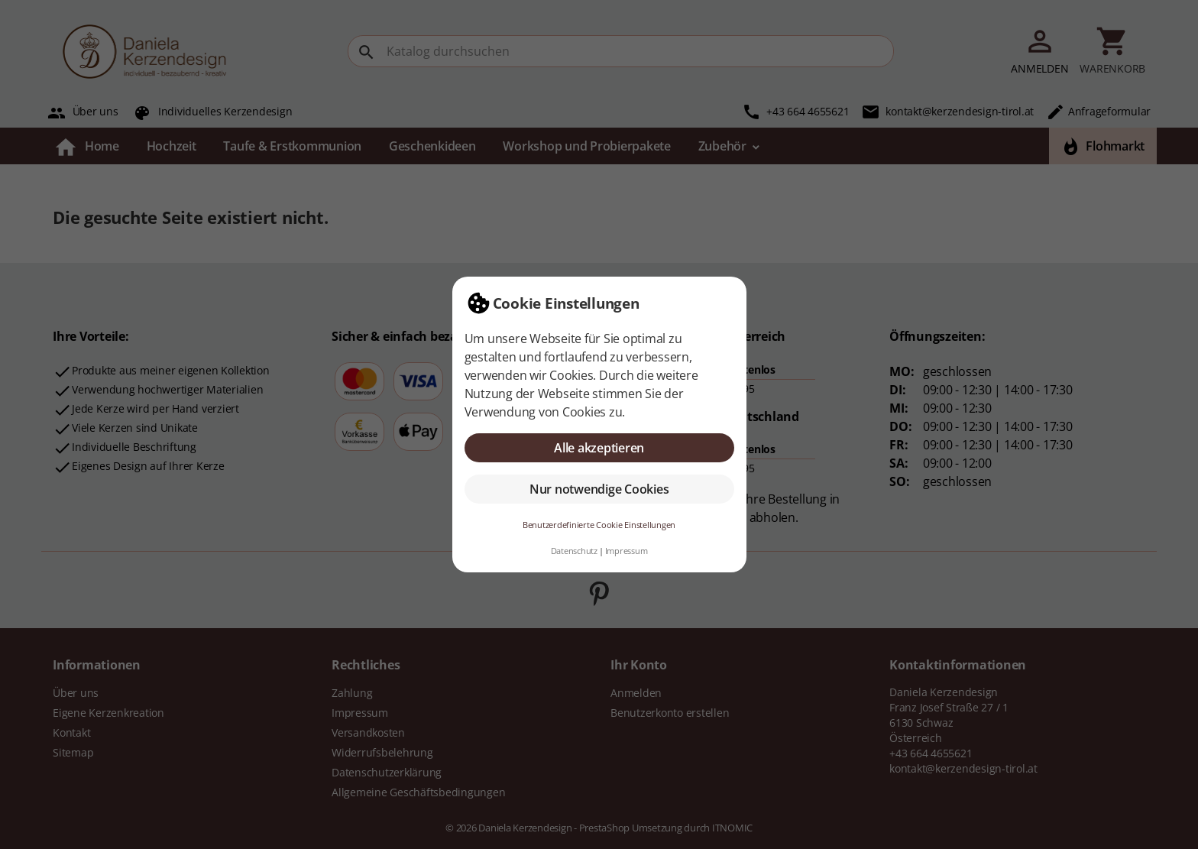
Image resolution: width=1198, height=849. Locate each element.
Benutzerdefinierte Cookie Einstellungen (599, 524)
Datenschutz (574, 550)
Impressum (626, 550)
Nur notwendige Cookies (599, 489)
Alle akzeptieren (599, 447)
